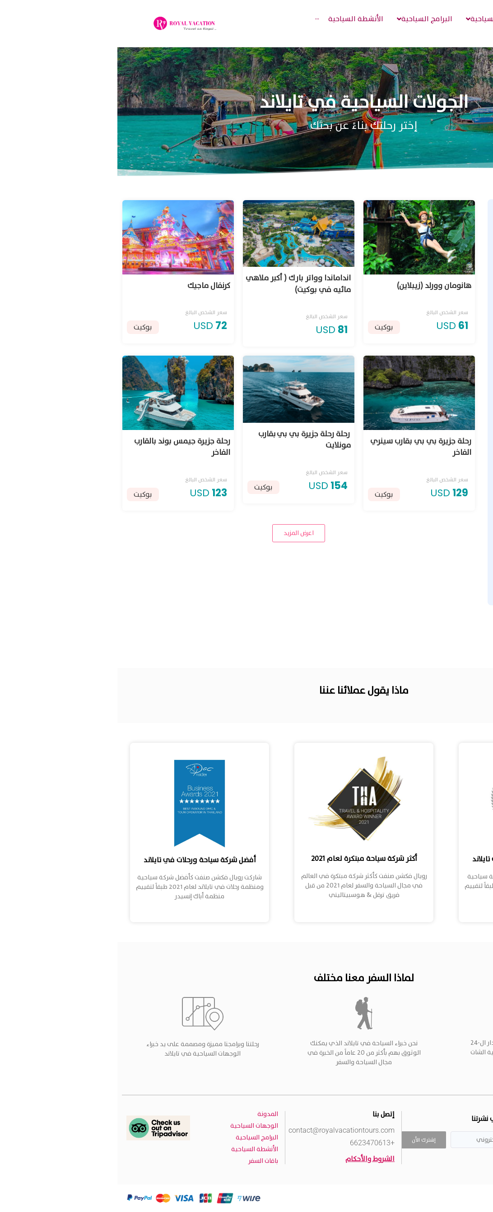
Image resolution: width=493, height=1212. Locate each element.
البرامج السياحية (139, 1137)
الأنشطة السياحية (137, 1149)
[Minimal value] (427, 575)
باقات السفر (146, 1161)
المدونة (150, 1114)
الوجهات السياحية (137, 1126)
